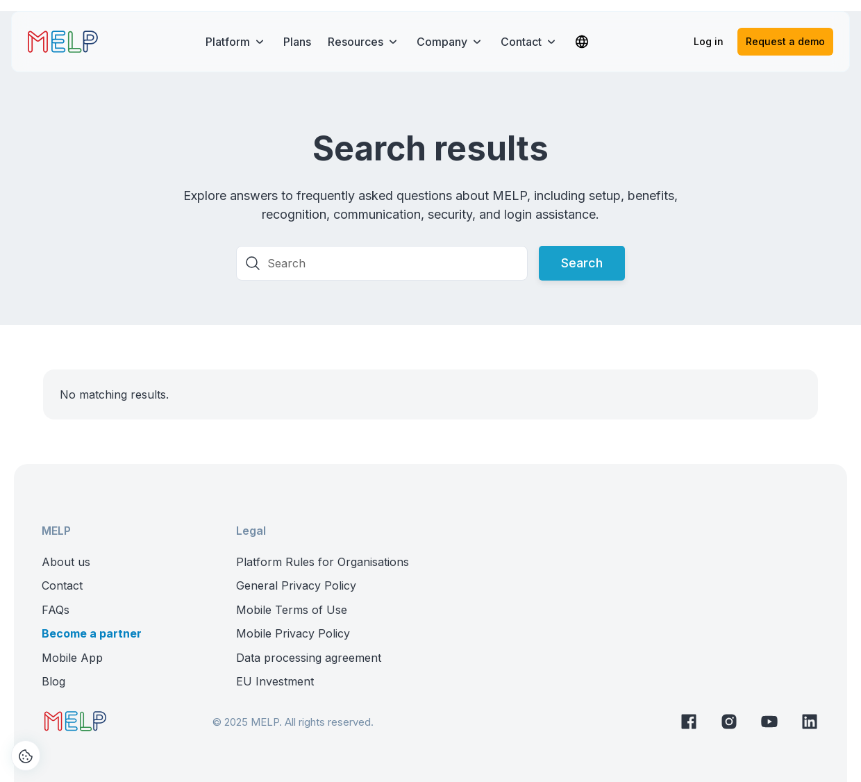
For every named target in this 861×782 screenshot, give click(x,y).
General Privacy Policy (296, 585)
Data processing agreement (308, 658)
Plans (297, 42)
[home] (63, 42)
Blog (53, 681)
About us (66, 562)
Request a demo (785, 41)
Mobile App (72, 658)
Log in (709, 41)
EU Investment (275, 681)
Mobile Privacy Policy (293, 633)
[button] (236, 42)
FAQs (55, 610)
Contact (62, 585)
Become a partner (92, 633)
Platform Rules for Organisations (322, 562)
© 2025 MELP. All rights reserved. (293, 722)
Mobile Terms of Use (291, 610)
